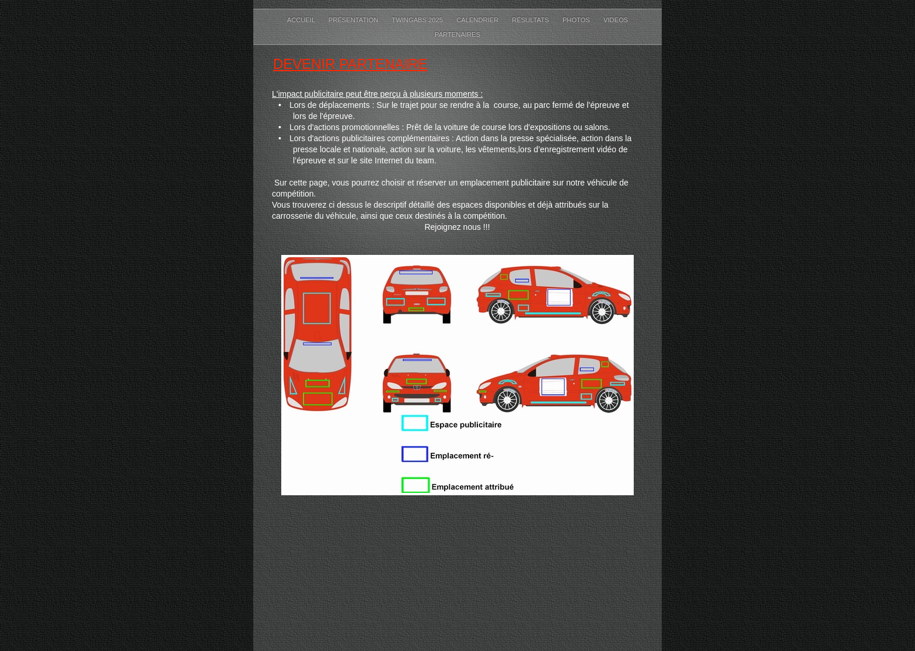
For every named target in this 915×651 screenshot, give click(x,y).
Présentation (354, 19)
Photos (577, 19)
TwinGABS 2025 (418, 19)
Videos (615, 19)
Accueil (302, 19)
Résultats (531, 19)
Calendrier (478, 19)
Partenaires (457, 34)
